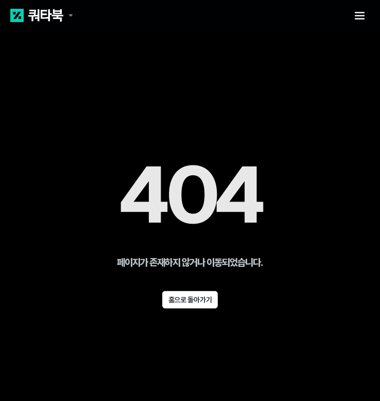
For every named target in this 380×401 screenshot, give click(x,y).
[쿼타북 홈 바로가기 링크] (41, 15)
